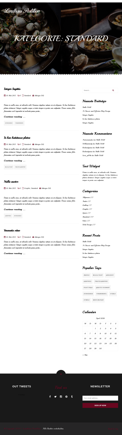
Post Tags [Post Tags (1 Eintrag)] (88, 287)
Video (84, 221)
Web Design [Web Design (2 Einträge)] (98, 300)
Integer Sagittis (12, 89)
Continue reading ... (14, 116)
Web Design (87, 225)
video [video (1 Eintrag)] (113, 294)
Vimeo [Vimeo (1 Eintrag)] (87, 300)
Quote (85, 213)
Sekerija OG (39, 95)
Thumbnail (19, 123)
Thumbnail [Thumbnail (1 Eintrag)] (101, 294)
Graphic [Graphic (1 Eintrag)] (87, 281)
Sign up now (100, 405)
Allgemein (86, 197)
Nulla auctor (11, 181)
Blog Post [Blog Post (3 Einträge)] (97, 275)
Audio (85, 201)
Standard (27, 95)
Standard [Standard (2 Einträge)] (88, 294)
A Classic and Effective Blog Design (96, 111)
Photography (20, 167)
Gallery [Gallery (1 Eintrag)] (110, 275)
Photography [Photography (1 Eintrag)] (101, 281)
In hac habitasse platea (17, 138)
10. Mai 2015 (11, 95)
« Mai (85, 355)
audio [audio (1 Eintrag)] (87, 275)
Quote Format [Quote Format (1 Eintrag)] (102, 287)
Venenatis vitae (12, 230)
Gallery (85, 205)
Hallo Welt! (87, 107)
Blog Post (8, 167)
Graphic (27, 188)
